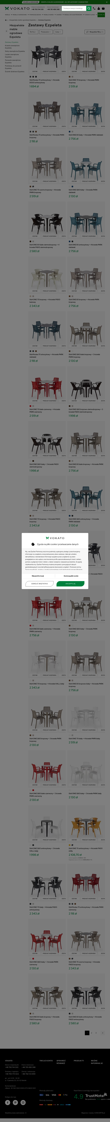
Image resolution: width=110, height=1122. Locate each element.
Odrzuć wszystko (39, 584)
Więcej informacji (38, 576)
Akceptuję (70, 584)
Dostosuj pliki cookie (71, 576)
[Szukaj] (77, 8)
